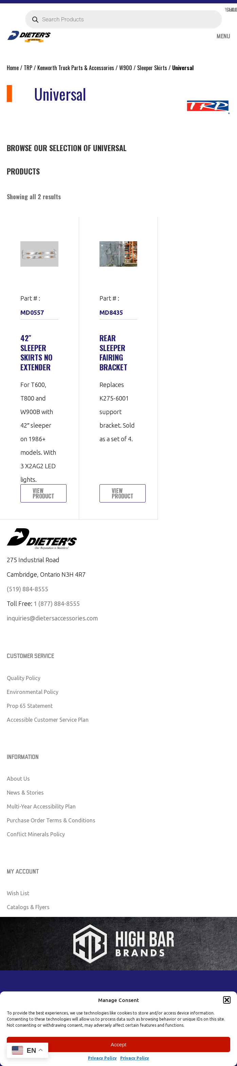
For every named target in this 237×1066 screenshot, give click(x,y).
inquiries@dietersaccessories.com (52, 618)
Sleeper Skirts (152, 68)
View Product (43, 493)
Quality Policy (23, 678)
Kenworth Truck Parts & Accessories (75, 68)
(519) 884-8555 (27, 589)
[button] (226, 1000)
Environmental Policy (32, 692)
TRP (28, 68)
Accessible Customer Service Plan (48, 720)
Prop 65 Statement (30, 706)
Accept (118, 1044)
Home (13, 68)
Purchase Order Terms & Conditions (51, 820)
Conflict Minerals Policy (36, 834)
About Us (18, 779)
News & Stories (25, 793)
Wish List (18, 893)
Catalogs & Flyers (28, 907)
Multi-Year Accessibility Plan (41, 806)
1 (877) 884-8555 (57, 603)
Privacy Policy (102, 1058)
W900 (125, 68)
